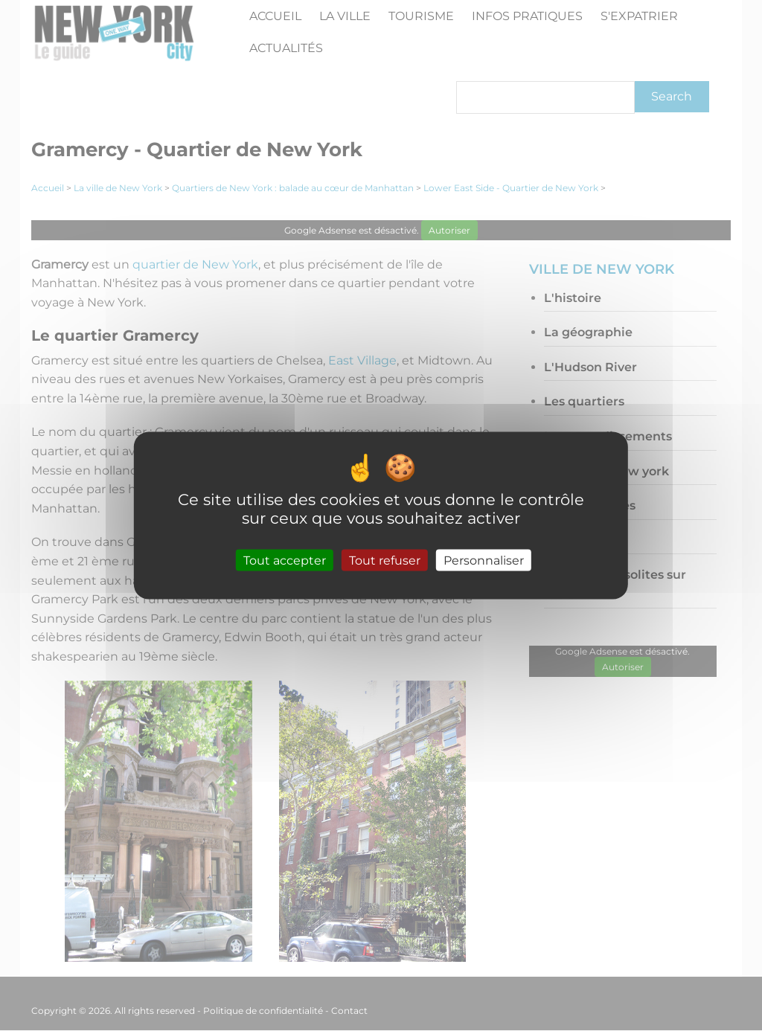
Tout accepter (284, 560)
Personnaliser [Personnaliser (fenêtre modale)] (484, 560)
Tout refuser (384, 560)
